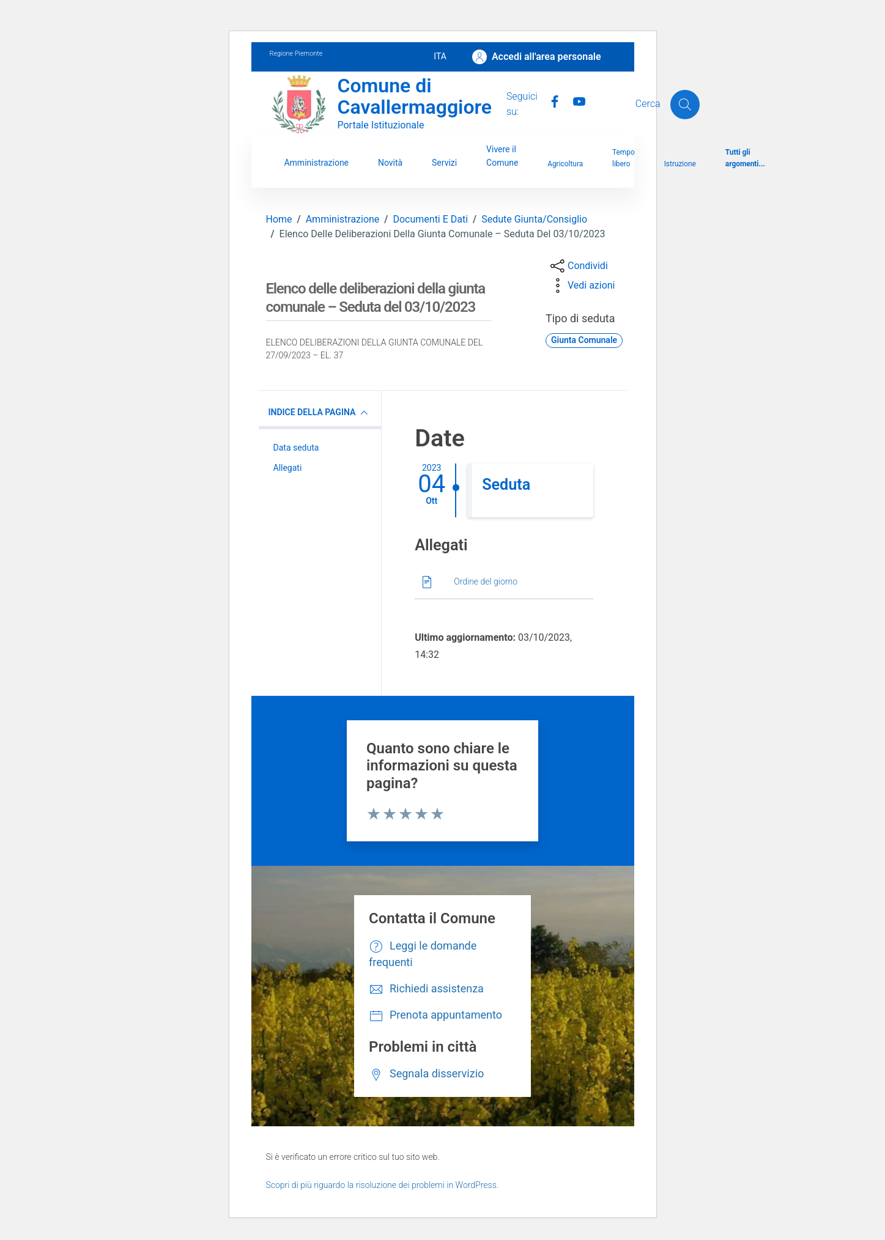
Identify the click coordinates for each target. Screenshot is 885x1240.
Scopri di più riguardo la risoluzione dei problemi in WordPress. (382, 1185)
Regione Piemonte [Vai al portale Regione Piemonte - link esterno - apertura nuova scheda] (296, 53)
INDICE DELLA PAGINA (320, 412)
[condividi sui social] (578, 266)
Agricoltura (565, 164)
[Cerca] (685, 104)
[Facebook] (550, 100)
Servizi (444, 163)
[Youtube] (574, 100)
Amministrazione (316, 163)
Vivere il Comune (502, 156)
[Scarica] (504, 582)
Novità (390, 163)
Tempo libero (623, 158)
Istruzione (680, 164)
